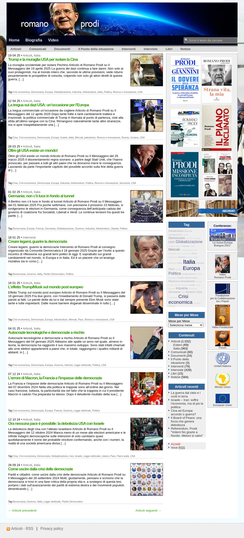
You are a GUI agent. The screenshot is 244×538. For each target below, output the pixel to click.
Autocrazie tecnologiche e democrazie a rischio (46, 332)
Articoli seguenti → (148, 510)
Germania (50, 228)
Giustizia (197, 303)
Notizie (185, 49)
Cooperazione (189, 274)
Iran (71, 456)
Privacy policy (52, 529)
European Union (222, 403)
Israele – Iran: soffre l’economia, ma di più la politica (187, 403)
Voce (178, 447)
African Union (222, 385)
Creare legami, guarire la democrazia (37, 241)
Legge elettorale (82, 365)
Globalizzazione (62, 92)
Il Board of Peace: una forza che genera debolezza (186, 421)
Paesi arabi (123, 456)
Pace (80, 319)
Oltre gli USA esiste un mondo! (33, 150)
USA (139, 92)
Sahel (192, 246)
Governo (79, 228)
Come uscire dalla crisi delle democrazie (40, 469)
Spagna (171, 246)
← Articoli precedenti (22, 510)
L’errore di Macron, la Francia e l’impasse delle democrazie (55, 378)
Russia (125, 137)
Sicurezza (124, 183)
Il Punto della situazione (96, 49)
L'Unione (189, 238)
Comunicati (37, 49)
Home (14, 40)
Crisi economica (21, 92)
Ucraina (134, 137)
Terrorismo (173, 257)
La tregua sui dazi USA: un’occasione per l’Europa (48, 105)
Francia (40, 228)
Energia (171, 306)
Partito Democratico (54, 274)
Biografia (33, 40)
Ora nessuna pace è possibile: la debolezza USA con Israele (56, 423)
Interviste (151, 49)
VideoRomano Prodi (222, 275)
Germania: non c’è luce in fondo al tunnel (41, 196)
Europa (49, 92)
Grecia (189, 257)
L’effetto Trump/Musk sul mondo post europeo (45, 287)
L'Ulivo (171, 285)
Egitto (178, 246)
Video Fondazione (222, 326)
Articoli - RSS (22, 529)
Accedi (175, 444)
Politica (108, 92)
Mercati (79, 137)
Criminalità (173, 297)
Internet (68, 365)
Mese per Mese (179, 321)
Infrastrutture (89, 92)
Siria (179, 254)
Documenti (62, 49)
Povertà (200, 263)
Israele (63, 137)
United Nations (222, 364)
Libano (105, 456)
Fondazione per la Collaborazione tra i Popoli (222, 297)
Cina (15, 137)
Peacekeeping (187, 250)
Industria (76, 92)
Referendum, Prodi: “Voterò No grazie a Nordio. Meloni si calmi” (187, 432)
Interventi (129, 49)
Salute (185, 235)
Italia (37, 55)
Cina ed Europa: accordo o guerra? (183, 412)
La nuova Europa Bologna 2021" (222, 243)
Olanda (114, 228)
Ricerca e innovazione (124, 92)
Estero (177, 345)
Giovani (199, 281)
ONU (179, 263)
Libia (198, 285)
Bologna (197, 238)
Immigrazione (175, 234)
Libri (169, 49)
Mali (183, 292)
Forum (222, 346)
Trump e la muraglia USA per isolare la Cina (43, 59)
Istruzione (186, 254)
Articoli (15, 49)
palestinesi (89, 137)
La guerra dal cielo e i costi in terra (185, 394)
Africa (194, 253)
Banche (188, 231)
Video (53, 40)
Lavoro (191, 285)
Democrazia (37, 92)
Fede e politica (181, 285)
